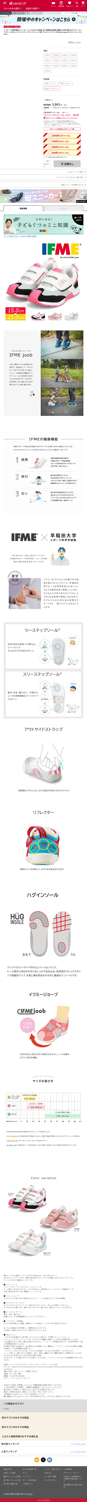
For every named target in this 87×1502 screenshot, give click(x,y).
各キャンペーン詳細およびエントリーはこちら (61, 118)
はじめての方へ (50, 1480)
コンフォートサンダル (53, 13)
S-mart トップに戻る (75, 172)
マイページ (27, 1476)
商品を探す (8, 1469)
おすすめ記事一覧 (29, 1469)
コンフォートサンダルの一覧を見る (69, 177)
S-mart (6, 1408)
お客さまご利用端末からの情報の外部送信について (72, 1478)
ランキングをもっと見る (78, 1444)
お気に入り (47, 165)
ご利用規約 (67, 1469)
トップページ (5, 13)
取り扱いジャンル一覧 (12, 1480)
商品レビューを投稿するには (72, 185)
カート (25, 1473)
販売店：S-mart (75, 42)
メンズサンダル (37, 13)
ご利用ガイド (28, 1483)
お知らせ (47, 1473)
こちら (30, 1494)
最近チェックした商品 (12, 1476)
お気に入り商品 (10, 1473)
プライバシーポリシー (71, 1473)
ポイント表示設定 (29, 1480)
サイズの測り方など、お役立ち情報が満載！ (43, 235)
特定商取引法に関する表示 (72, 1485)
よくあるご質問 (50, 1476)
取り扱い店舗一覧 (10, 1483)
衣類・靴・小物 (18, 13)
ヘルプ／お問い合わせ (52, 1469)
